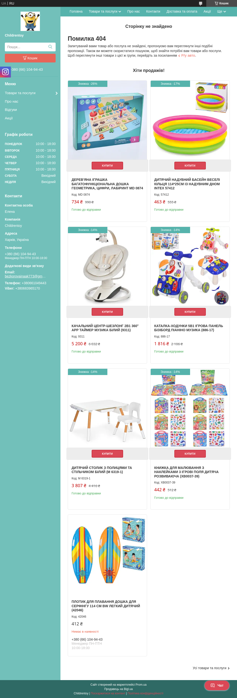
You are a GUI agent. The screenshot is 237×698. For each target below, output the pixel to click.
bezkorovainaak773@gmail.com (25, 276)
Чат (216, 685)
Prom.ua (141, 684)
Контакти (153, 11)
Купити (107, 165)
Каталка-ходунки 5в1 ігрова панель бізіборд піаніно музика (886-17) (188, 328)
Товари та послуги (20, 93)
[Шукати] (50, 47)
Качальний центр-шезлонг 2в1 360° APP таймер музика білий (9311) (105, 328)
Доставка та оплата (182, 11)
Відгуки (11, 109)
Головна (76, 11)
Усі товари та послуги (209, 668)
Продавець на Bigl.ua (118, 689)
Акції (9, 118)
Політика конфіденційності (145, 693)
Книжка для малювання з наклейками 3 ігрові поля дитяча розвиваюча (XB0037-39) (186, 472)
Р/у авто (188, 55)
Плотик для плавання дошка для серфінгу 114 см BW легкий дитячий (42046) (106, 606)
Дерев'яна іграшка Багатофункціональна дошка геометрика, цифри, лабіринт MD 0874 (107, 184)
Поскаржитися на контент (108, 693)
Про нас (11, 101)
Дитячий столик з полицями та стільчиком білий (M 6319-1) (102, 470)
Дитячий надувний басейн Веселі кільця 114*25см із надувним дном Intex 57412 (187, 184)
